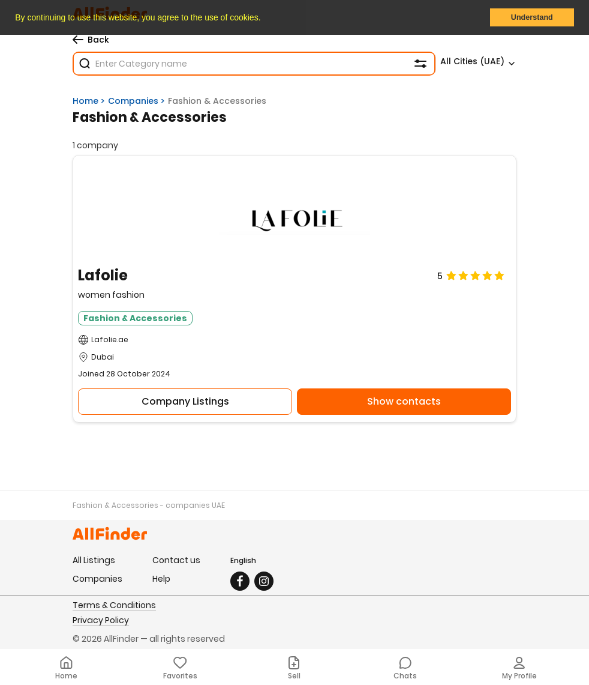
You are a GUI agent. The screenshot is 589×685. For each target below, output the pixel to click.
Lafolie (103, 276)
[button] (264, 18)
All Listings (94, 560)
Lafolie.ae (109, 340)
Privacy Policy (101, 621)
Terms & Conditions (114, 606)
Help (161, 578)
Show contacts (404, 401)
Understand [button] (532, 17)
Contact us (176, 560)
